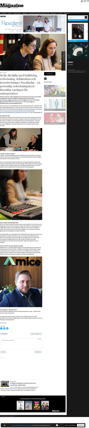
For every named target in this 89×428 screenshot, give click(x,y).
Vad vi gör (54, 13)
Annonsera (67, 13)
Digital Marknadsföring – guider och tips (39, 13)
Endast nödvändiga (70, 425)
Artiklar (10, 13)
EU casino (70, 64)
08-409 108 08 (48, 82)
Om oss (60, 13)
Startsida (3, 13)
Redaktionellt (17, 13)
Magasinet (25, 13)
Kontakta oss (49, 73)
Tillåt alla (81, 425)
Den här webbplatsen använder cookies (21, 425)
